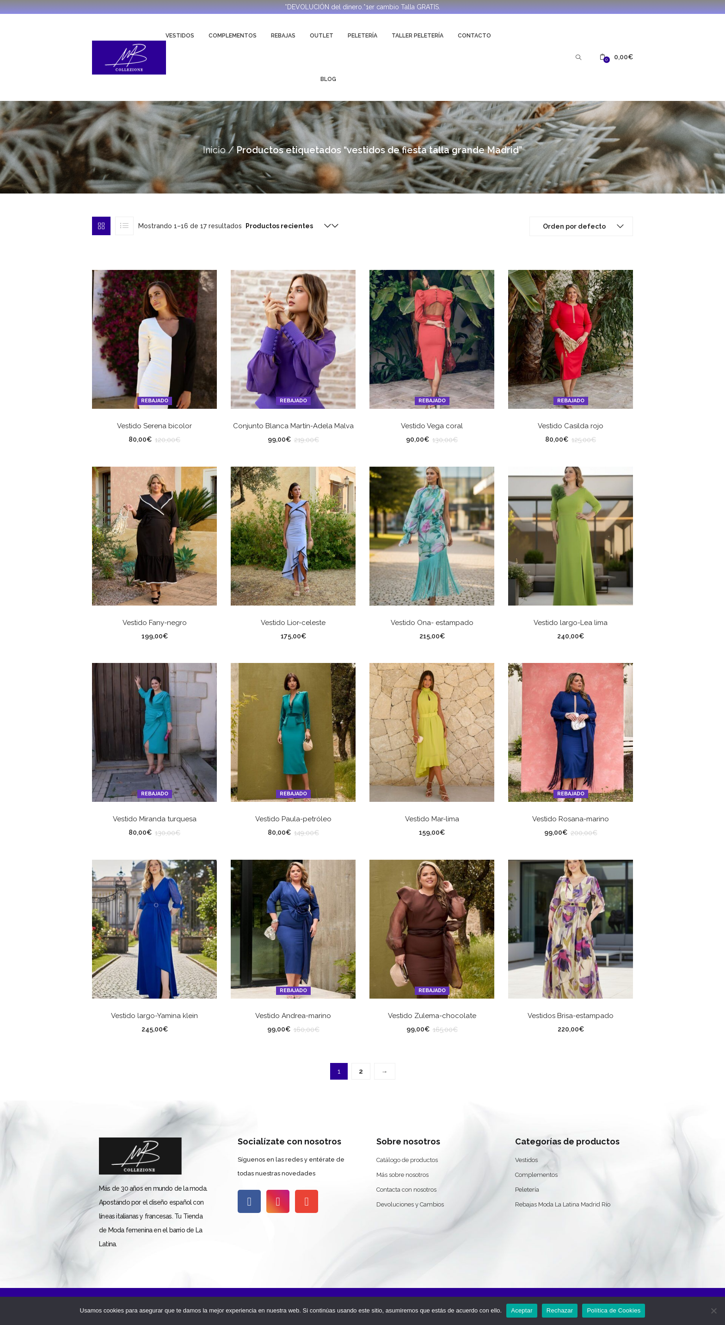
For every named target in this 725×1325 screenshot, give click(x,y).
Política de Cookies (613, 1310)
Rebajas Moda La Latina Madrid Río (562, 1204)
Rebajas (283, 35)
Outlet (321, 35)
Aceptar (522, 1310)
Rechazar (560, 1310)
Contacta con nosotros (406, 1189)
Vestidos (180, 35)
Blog (328, 79)
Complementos (233, 35)
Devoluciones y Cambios (410, 1204)
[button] (616, 57)
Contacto (474, 35)
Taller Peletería (417, 35)
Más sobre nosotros (402, 1174)
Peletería (362, 35)
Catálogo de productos (407, 1159)
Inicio (214, 150)
